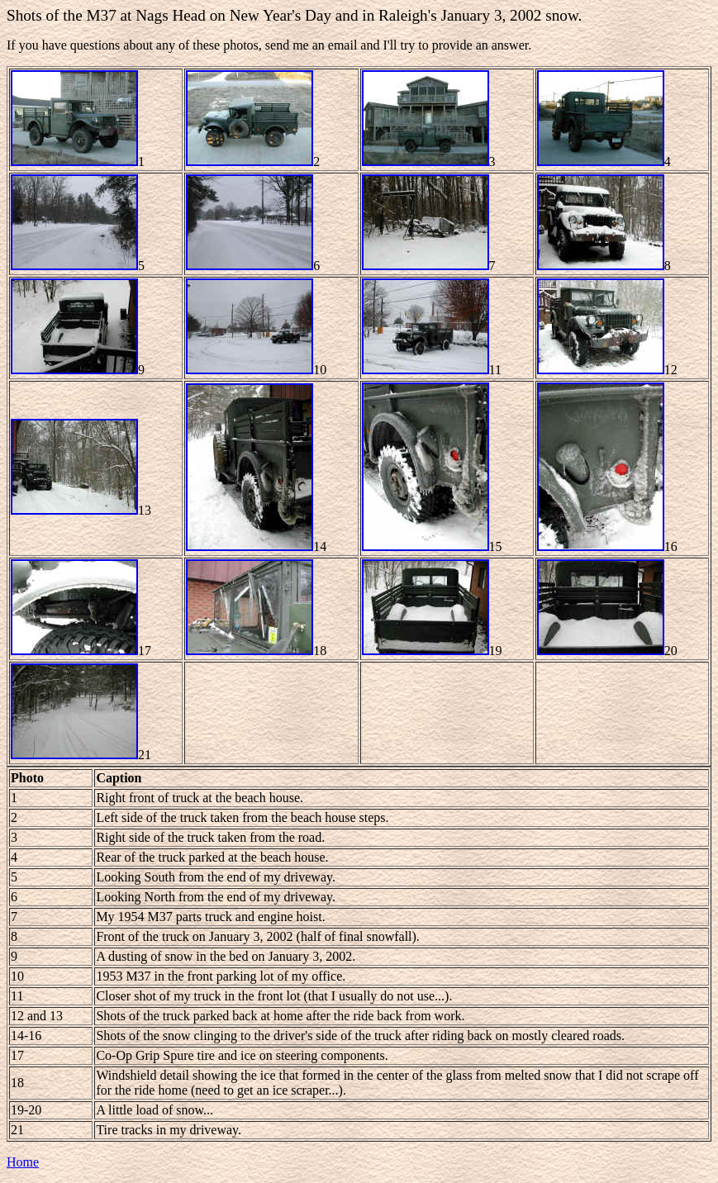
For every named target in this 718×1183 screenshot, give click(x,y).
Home (23, 1162)
